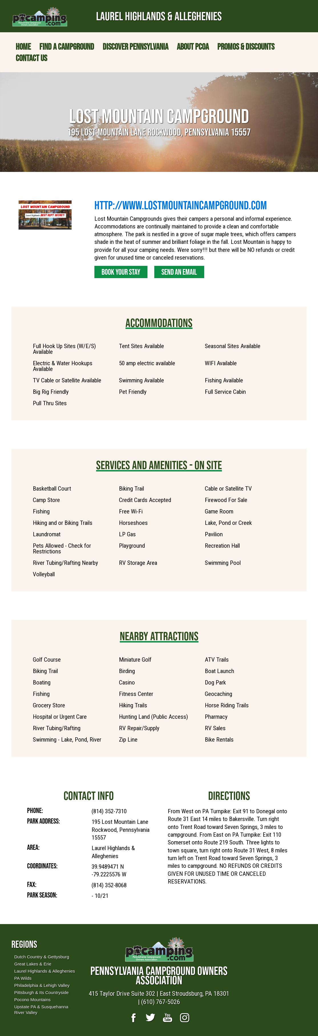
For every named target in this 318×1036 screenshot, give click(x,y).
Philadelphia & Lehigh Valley (42, 985)
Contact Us (31, 58)
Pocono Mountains (32, 999)
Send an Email (179, 271)
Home (23, 46)
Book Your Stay (121, 271)
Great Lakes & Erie (32, 963)
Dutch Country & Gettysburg (41, 956)
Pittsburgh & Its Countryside (41, 992)
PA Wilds (22, 978)
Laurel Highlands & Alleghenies (44, 971)
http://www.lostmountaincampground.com (180, 205)
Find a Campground (66, 46)
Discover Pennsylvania (135, 46)
